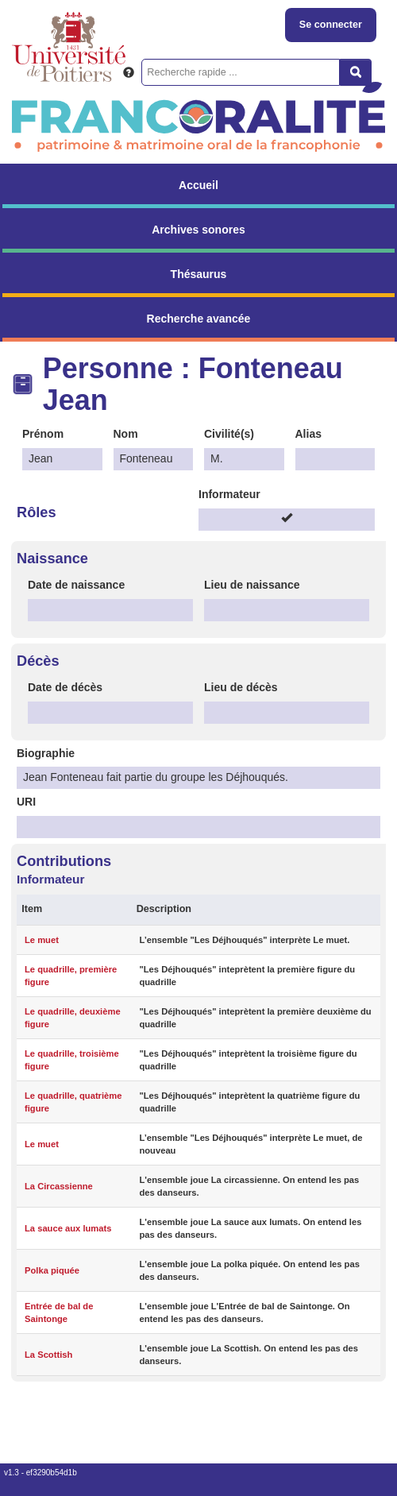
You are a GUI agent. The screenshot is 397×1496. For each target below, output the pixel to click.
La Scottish (48, 1354)
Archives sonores (198, 229)
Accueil (198, 185)
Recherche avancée (199, 318)
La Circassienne (59, 1186)
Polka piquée (52, 1270)
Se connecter (330, 24)
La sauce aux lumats (68, 1228)
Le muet (42, 940)
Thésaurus (199, 274)
